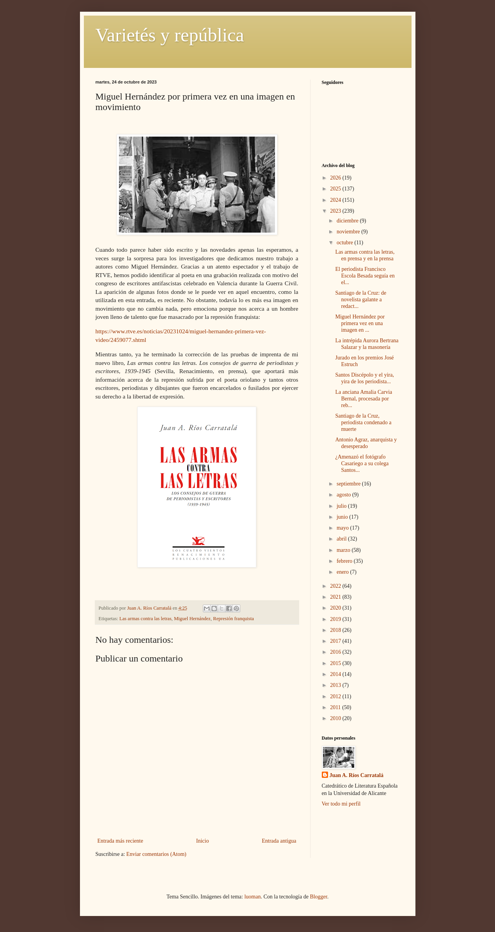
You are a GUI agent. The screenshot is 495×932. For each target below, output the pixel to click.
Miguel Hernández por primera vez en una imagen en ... (360, 323)
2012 (336, 696)
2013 (336, 685)
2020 (336, 608)
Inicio (202, 841)
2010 (336, 718)
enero (343, 572)
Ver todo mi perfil (341, 804)
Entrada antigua (279, 841)
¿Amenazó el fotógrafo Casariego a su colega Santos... (362, 463)
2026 (336, 178)
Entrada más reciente (120, 841)
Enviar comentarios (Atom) (156, 854)
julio (342, 506)
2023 (336, 211)
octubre (345, 242)
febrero (345, 561)
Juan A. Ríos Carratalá (356, 775)
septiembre (349, 484)
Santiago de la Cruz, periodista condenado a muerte (363, 422)
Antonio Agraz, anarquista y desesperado (366, 443)
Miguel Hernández (192, 618)
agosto (344, 495)
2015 (336, 663)
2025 (336, 189)
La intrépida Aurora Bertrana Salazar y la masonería (366, 344)
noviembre (349, 232)
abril (342, 539)
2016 (336, 652)
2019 (336, 619)
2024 (336, 200)
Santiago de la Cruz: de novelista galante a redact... (360, 299)
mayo (343, 528)
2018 (336, 630)
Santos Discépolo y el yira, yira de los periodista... (364, 378)
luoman (252, 897)
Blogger (318, 897)
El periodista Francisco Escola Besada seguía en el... (364, 275)
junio (343, 517)
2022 (336, 586)
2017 (336, 641)
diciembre (348, 221)
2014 (336, 674)
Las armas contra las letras (145, 618)
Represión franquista (233, 618)
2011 (336, 707)
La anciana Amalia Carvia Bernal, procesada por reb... (363, 398)
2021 (336, 597)
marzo (344, 550)
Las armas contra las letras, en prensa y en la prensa (364, 255)
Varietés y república (170, 35)
